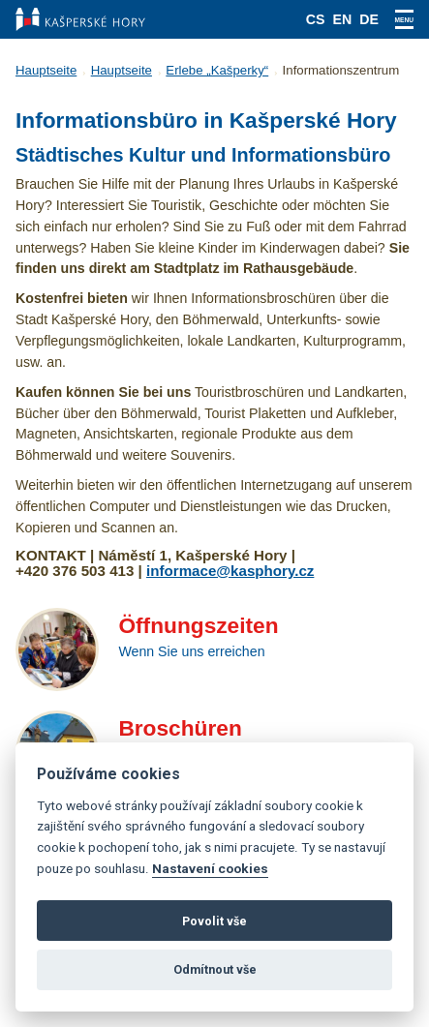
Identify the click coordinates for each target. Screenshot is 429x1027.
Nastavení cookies (210, 868)
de (369, 19)
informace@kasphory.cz (230, 570)
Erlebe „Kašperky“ (217, 70)
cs (315, 19)
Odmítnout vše (215, 969)
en (342, 19)
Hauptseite (46, 70)
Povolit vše (214, 921)
